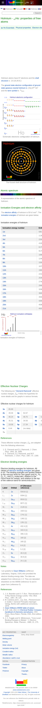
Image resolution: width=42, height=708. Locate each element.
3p (18, 417)
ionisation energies (8, 215)
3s (4, 417)
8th (4, 259)
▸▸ (2, 8)
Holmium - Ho (22, 2)
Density (5, 642)
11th (4, 270)
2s (4, 413)
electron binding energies (20, 470)
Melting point (7, 638)
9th (4, 262)
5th (4, 247)
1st (4, 232)
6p (18, 428)
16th (4, 289)
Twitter (5, 668)
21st (4, 308)
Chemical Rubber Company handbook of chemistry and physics (23, 611)
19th (4, 301)
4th (4, 243)
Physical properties (23, 28)
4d (36, 421)
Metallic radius (8, 655)
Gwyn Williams (19, 571)
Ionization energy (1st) (10, 648)
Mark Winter (22, 692)
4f (12, 545)
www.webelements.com (21, 690)
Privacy (24, 664)
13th (4, 278)
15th (4, 285)
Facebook (6, 664)
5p (18, 424)
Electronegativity (8, 635)
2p (18, 413)
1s (4, 409)
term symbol (12, 91)
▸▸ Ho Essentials (7, 28)
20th (4, 305)
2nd (4, 236)
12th (4, 274)
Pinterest (6, 671)
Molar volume (7, 645)
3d (36, 417)
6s (4, 428)
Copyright (25, 671)
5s (4, 424)
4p (18, 421)
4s (4, 421)
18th (4, 297)
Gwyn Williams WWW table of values (19, 608)
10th (4, 266)
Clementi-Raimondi (23, 391)
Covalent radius (8, 651)
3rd (4, 239)
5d (36, 424)
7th (4, 255)
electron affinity (11, 212)
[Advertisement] (21, 54)
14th (4, 282)
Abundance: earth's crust (11, 658)
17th (4, 293)
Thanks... (25, 674)
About (24, 668)
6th (4, 251)
